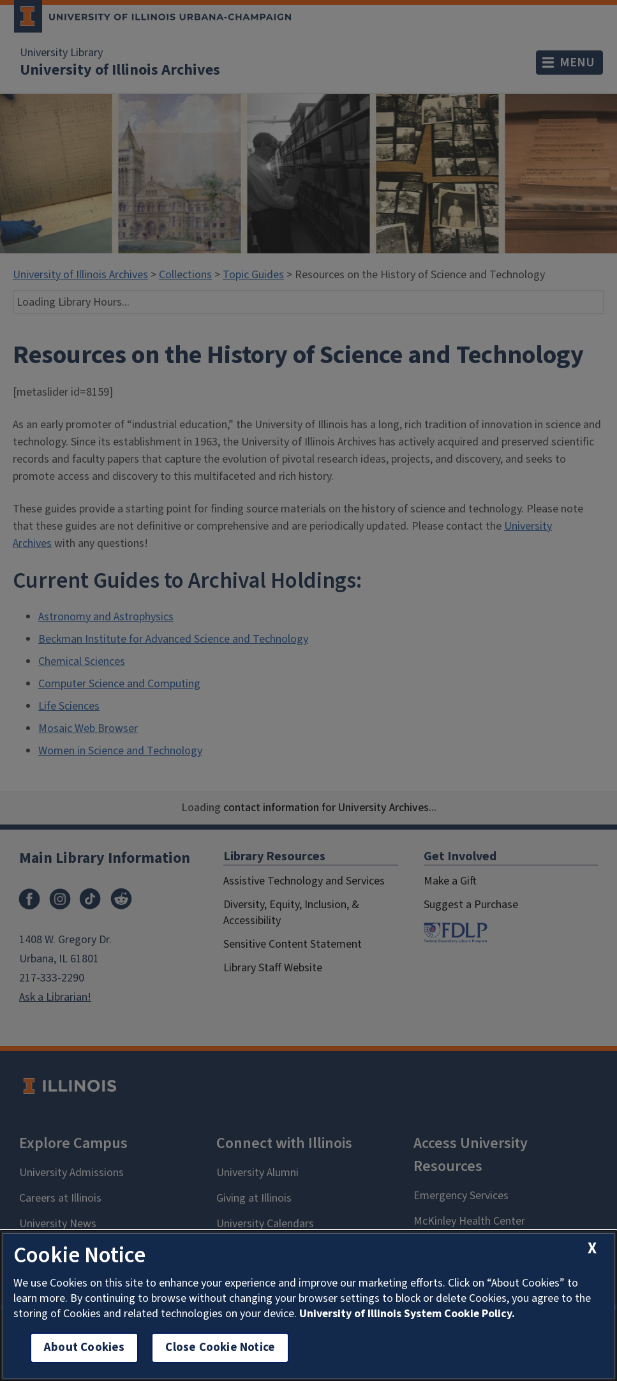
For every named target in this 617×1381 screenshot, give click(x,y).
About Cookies (84, 1347)
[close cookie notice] (592, 1249)
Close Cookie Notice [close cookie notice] (220, 1347)
